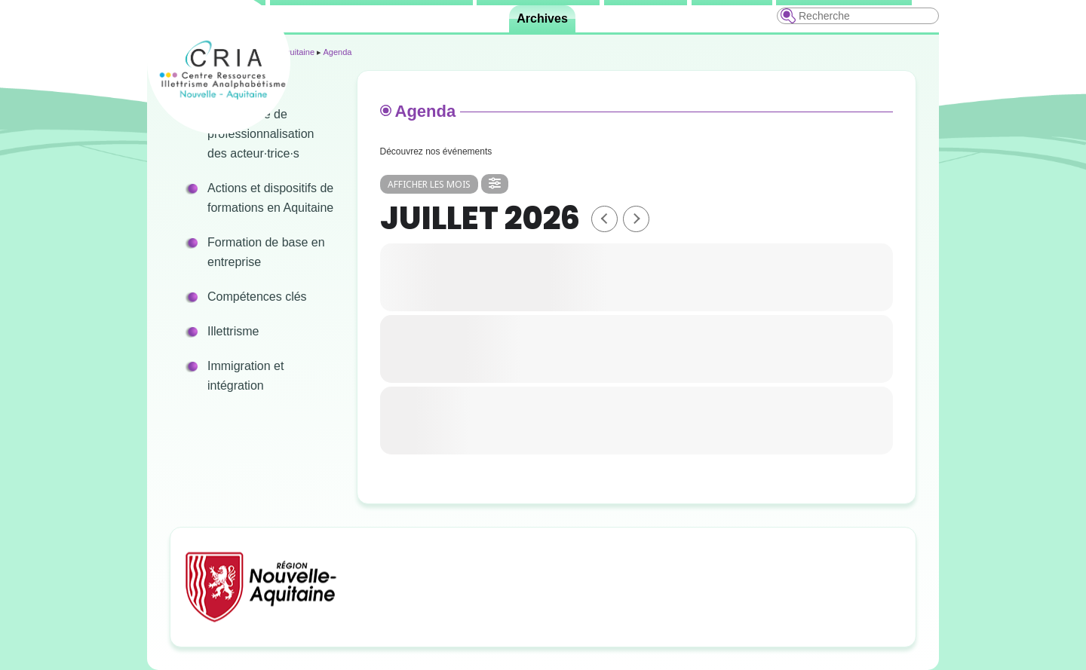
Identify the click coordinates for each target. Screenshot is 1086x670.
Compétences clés (257, 296)
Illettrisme (233, 331)
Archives (542, 18)
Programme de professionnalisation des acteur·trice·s (260, 134)
